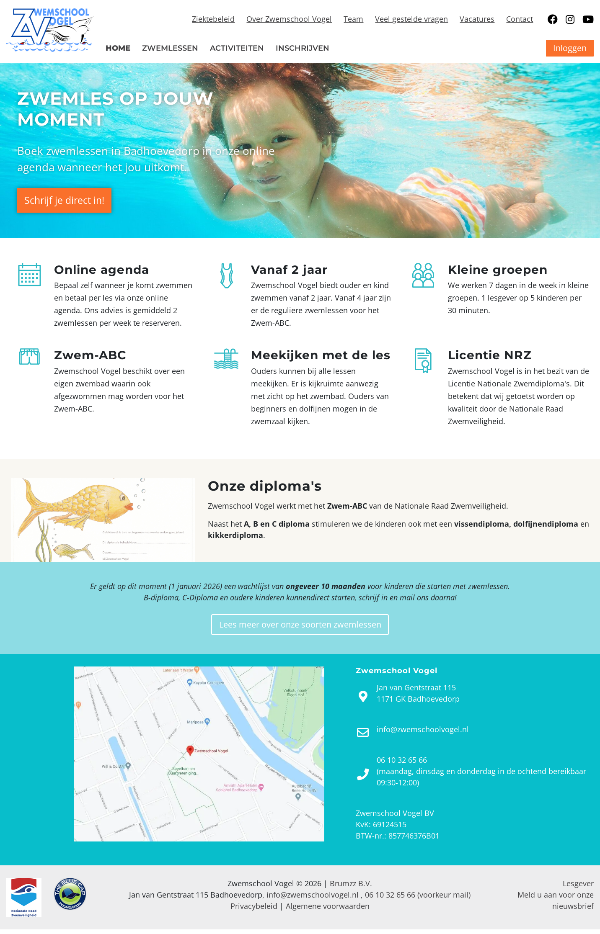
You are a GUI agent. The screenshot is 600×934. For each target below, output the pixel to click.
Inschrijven (302, 48)
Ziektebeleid (213, 19)
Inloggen (570, 48)
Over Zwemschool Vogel (289, 19)
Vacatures (477, 19)
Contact (519, 19)
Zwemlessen (170, 48)
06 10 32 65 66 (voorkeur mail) (418, 899)
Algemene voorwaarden (328, 911)
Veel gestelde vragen (411, 19)
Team (353, 19)
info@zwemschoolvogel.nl (312, 899)
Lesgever (578, 888)
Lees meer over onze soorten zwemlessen (300, 628)
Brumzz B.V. (351, 888)
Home (118, 48)
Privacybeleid (253, 911)
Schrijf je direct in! (70, 200)
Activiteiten (237, 48)
